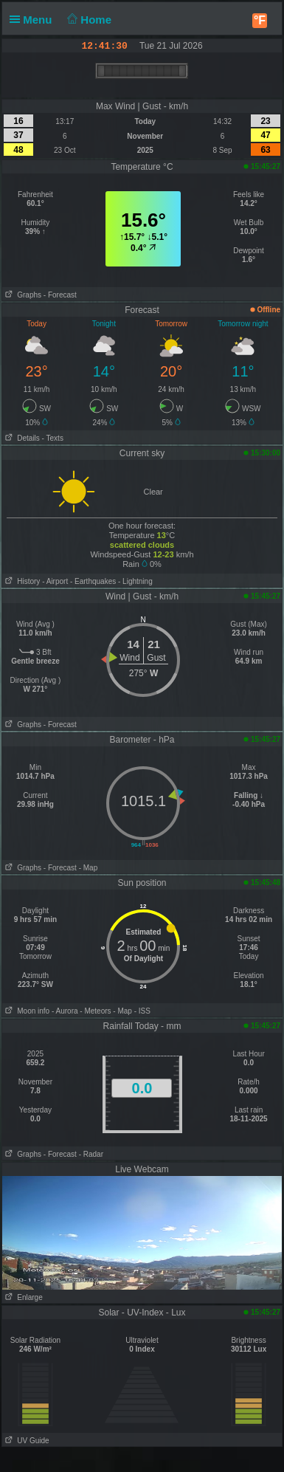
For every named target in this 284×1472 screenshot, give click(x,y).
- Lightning (135, 581)
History (21, 581)
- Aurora (65, 1011)
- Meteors (95, 1011)
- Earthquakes (93, 581)
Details (21, 438)
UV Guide (25, 1441)
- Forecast (60, 295)
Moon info (25, 1011)
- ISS (142, 1011)
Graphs (21, 295)
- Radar (91, 1154)
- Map (88, 868)
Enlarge (22, 1297)
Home (88, 19)
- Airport (55, 581)
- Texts (52, 438)
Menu (34, 19)
